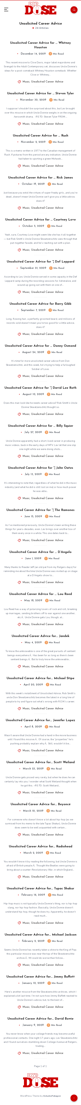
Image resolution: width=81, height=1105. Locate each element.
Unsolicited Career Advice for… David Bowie (40, 1018)
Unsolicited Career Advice (47, 82)
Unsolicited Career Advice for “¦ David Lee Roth (40, 388)
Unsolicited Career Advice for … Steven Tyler (40, 93)
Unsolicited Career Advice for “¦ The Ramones (40, 510)
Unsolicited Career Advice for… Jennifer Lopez (40, 720)
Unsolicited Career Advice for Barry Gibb (40, 304)
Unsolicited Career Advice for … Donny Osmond (40, 346)
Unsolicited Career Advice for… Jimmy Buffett (40, 976)
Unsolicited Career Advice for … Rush (40, 135)
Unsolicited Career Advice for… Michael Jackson (40, 934)
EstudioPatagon (52, 1096)
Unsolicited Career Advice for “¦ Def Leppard (40, 261)
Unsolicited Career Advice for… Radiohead (40, 846)
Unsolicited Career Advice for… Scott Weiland (40, 762)
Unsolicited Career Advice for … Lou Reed (40, 594)
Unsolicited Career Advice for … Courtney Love (40, 219)
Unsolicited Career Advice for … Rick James (40, 177)
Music (26, 82)
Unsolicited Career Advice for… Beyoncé (41, 804)
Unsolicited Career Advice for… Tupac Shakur (40, 888)
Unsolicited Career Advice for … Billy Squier (40, 426)
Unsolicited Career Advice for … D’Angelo (40, 552)
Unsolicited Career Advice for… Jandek (40, 636)
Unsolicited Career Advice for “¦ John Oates (40, 468)
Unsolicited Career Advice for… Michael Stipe (40, 678)
